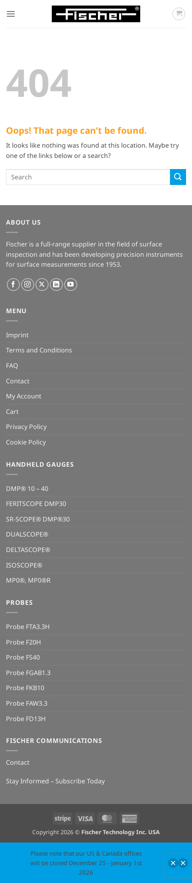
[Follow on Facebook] (13, 284)
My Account (23, 396)
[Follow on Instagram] (27, 284)
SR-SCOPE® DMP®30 (38, 519)
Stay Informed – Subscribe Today (55, 781)
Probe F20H (23, 642)
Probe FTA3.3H (28, 626)
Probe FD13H (26, 718)
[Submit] (178, 177)
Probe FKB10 (25, 687)
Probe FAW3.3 (26, 703)
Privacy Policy (26, 426)
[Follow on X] (42, 284)
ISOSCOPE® (24, 565)
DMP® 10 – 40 (27, 488)
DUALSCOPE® (27, 534)
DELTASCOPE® (28, 549)
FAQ (12, 365)
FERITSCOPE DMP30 (36, 503)
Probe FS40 (23, 657)
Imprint (17, 335)
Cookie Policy (26, 442)
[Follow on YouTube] (70, 284)
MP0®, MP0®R (28, 580)
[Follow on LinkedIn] (56, 284)
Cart (12, 411)
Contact (17, 381)
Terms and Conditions (39, 350)
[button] (11, 13)
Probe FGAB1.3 (28, 672)
